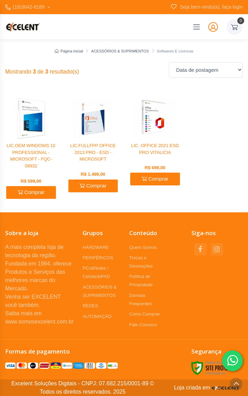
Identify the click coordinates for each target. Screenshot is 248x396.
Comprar (31, 192)
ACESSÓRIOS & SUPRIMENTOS (120, 51)
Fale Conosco (143, 324)
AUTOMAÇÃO (97, 316)
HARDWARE (95, 247)
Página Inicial (69, 51)
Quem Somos (142, 247)
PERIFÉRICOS (98, 257)
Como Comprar (144, 314)
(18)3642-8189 (25, 7)
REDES (90, 305)
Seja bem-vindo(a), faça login (207, 7)
